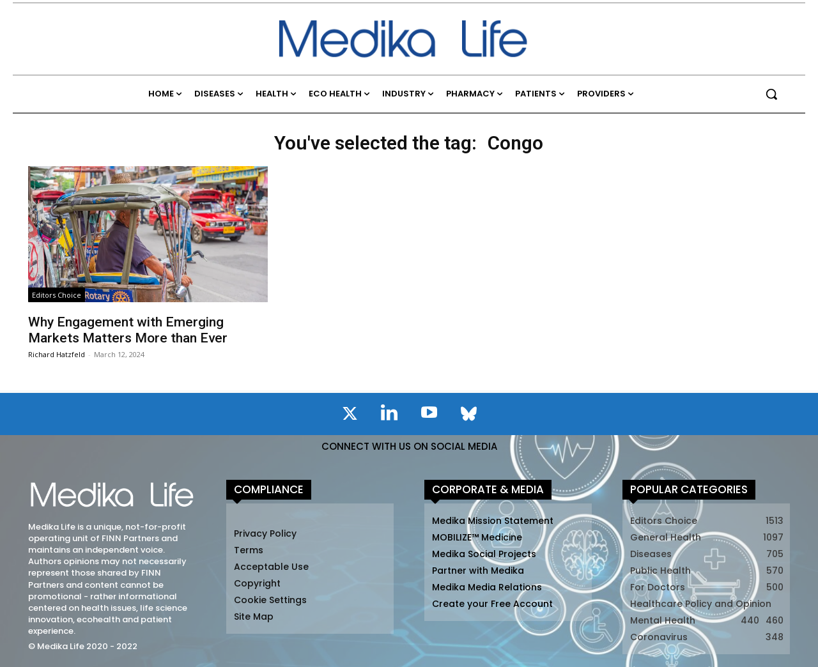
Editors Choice (56, 295)
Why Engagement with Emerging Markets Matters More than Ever (128, 330)
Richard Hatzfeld (56, 354)
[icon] (350, 416)
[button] (771, 93)
